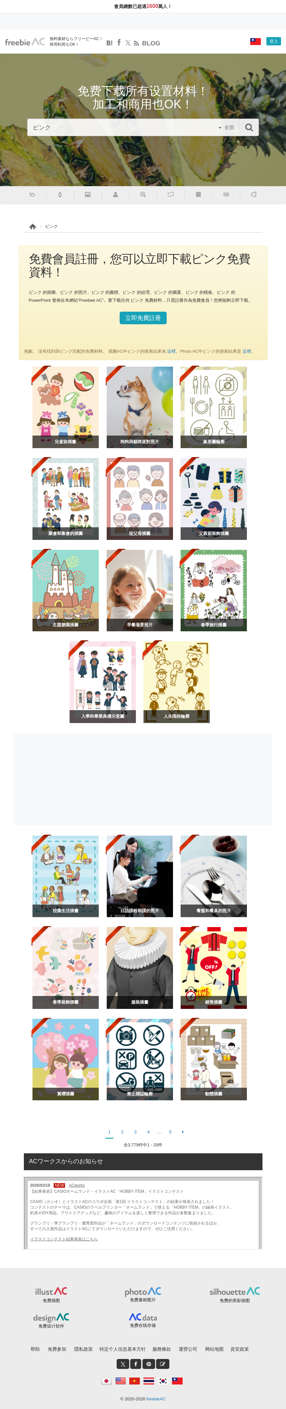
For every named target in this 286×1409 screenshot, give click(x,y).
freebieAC (156, 1398)
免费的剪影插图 (235, 1300)
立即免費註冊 (143, 318)
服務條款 (161, 1349)
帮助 (35, 1349)
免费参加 (57, 1349)
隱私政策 (83, 1349)
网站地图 (214, 1349)
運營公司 (188, 1349)
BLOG (151, 43)
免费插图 (51, 1300)
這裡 (171, 351)
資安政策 (239, 1349)
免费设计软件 (51, 1326)
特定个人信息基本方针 (122, 1349)
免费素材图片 (143, 1299)
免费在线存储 (143, 1325)
